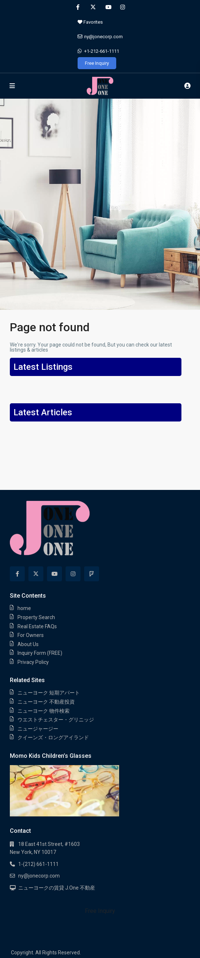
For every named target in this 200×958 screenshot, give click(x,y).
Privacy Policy (33, 662)
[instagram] (122, 7)
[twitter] (92, 7)
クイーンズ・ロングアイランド (53, 737)
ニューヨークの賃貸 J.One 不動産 (56, 888)
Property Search (36, 617)
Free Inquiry (97, 63)
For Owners (30, 635)
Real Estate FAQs (37, 626)
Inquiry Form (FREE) (39, 653)
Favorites (90, 22)
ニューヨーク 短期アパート (48, 693)
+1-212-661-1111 (101, 51)
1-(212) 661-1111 (38, 864)
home (24, 608)
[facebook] (77, 7)
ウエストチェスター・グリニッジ (55, 720)
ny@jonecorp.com (103, 36)
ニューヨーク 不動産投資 (46, 702)
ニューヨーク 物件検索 (43, 711)
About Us (28, 644)
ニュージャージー (37, 729)
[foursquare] (91, 573)
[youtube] (107, 7)
